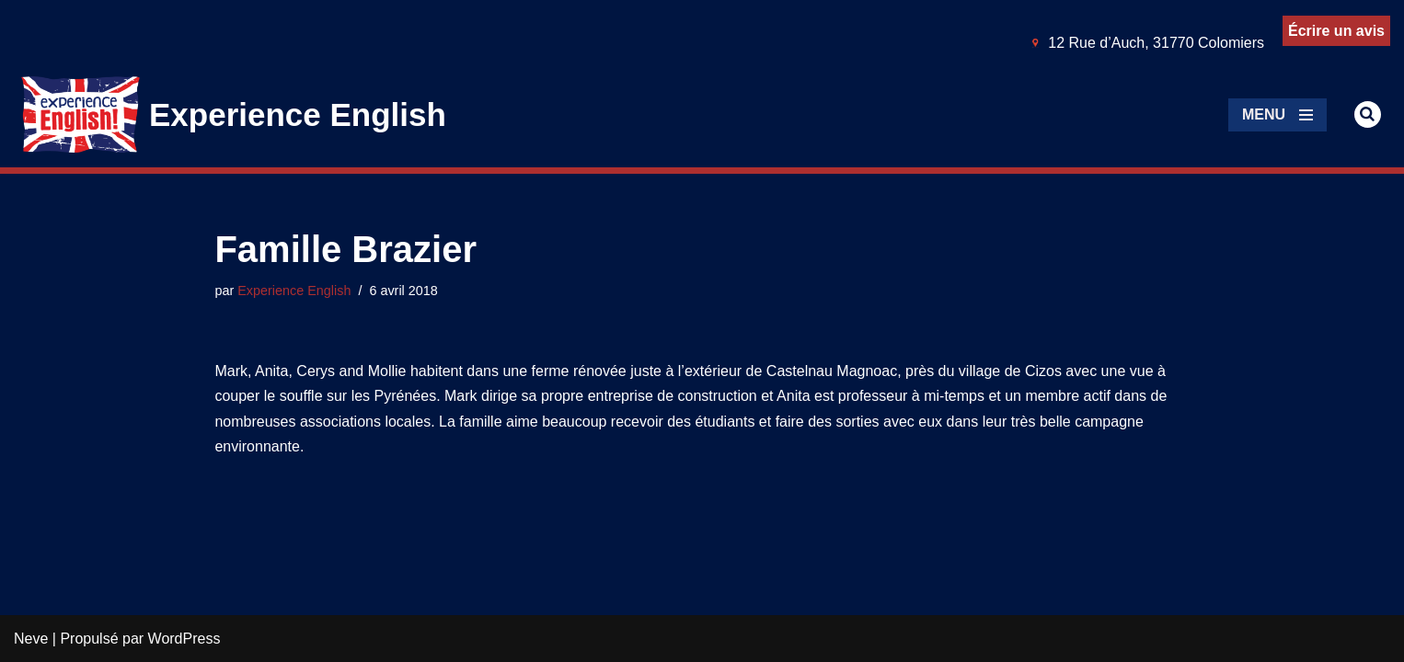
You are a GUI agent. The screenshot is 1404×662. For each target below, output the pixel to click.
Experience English (294, 290)
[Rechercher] (1367, 114)
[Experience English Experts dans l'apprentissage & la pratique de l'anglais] (233, 114)
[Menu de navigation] (1277, 114)
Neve (31, 638)
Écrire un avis (1336, 31)
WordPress (184, 638)
